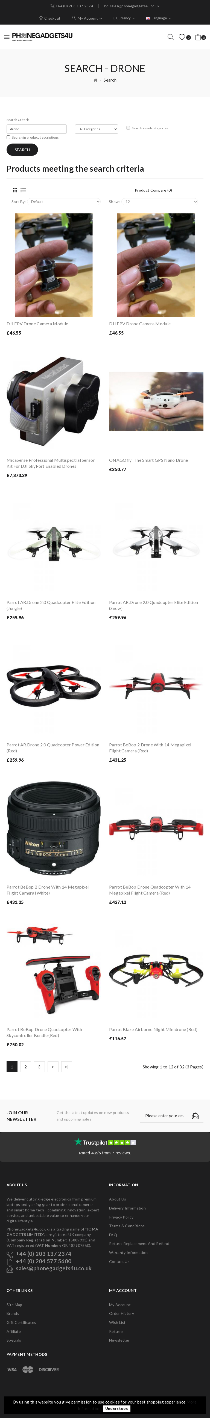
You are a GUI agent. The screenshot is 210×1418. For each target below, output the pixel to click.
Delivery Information (127, 1208)
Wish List (117, 1322)
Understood (117, 1409)
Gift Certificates (21, 1322)
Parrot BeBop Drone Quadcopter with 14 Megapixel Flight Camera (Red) (150, 889)
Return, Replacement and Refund (139, 1243)
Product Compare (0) (153, 190)
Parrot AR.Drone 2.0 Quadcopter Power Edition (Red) (53, 747)
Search (110, 80)
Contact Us (119, 1261)
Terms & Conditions (127, 1225)
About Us (117, 1199)
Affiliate (14, 1331)
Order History (121, 1313)
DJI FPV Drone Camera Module (37, 323)
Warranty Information (128, 1252)
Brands (13, 1313)
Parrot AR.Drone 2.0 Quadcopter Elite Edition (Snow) (153, 605)
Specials (14, 1340)
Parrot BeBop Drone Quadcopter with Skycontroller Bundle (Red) (44, 1032)
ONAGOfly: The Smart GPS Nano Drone (148, 460)
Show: (114, 201)
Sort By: (18, 201)
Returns (116, 1331)
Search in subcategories (147, 128)
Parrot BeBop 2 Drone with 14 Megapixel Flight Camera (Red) (150, 747)
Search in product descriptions (33, 137)
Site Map (14, 1304)
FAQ (113, 1234)
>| (67, 1066)
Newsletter (119, 1340)
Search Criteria (18, 120)
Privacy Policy (121, 1217)
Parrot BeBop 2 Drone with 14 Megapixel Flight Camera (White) (48, 889)
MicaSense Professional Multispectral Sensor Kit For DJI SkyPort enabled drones (51, 463)
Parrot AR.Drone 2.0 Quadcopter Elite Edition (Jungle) (51, 605)
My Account (120, 1304)
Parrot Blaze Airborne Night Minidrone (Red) (153, 1029)
